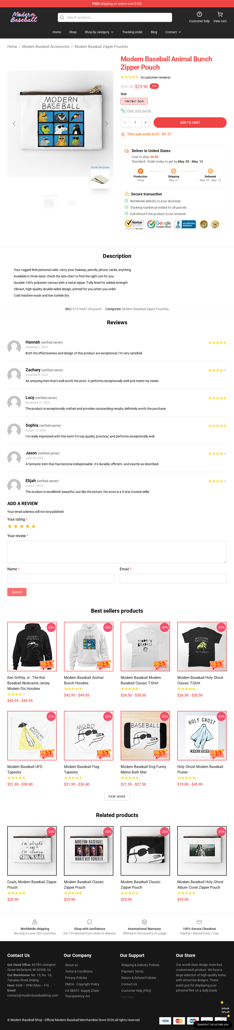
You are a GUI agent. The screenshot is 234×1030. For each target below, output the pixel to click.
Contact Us (129, 984)
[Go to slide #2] (72, 202)
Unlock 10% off (225, 1010)
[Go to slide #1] (48, 202)
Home (12, 46)
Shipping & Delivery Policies (140, 965)
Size (124, 94)
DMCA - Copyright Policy (82, 984)
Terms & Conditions (79, 971)
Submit (17, 592)
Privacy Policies (76, 978)
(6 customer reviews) (155, 77)
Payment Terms (132, 971)
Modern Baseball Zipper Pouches (101, 46)
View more (117, 796)
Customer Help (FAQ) (136, 990)
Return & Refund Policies (138, 978)
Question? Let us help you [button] (213, 1024)
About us (71, 965)
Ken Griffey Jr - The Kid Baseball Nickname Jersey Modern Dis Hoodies (28, 683)
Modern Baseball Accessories (45, 46)
